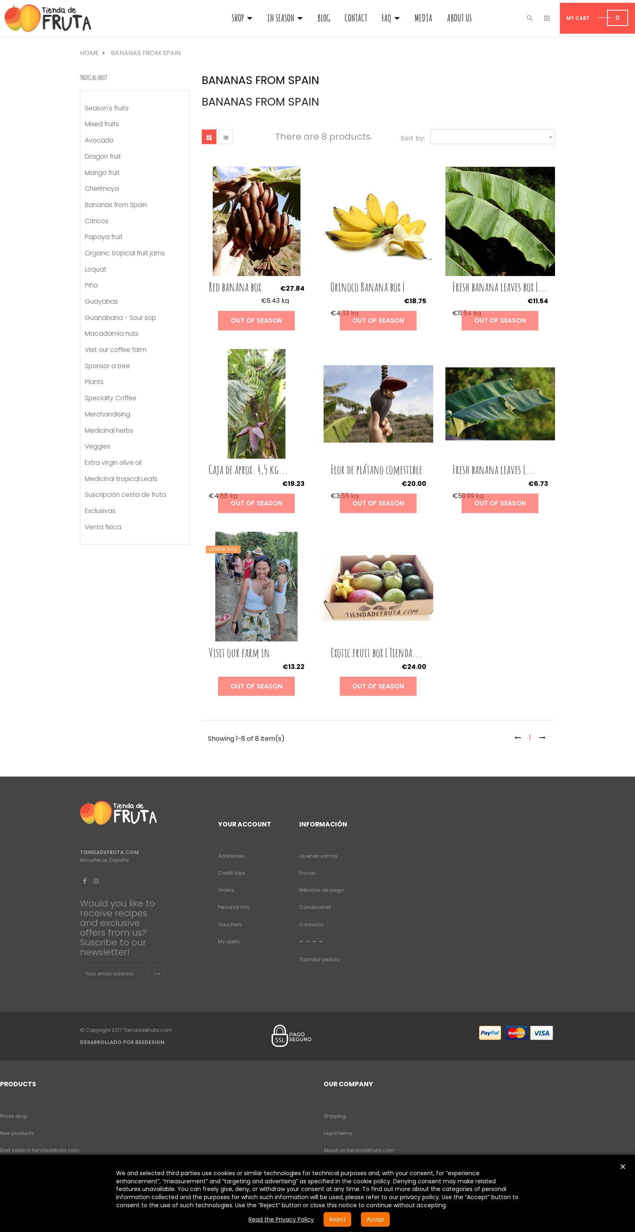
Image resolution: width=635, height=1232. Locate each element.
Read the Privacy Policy (281, 1219)
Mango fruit (102, 173)
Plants (94, 382)
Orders (226, 890)
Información (323, 824)
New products (17, 1133)
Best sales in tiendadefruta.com (40, 1150)
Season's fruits (107, 108)
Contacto (311, 924)
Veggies (97, 446)
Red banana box (235, 286)
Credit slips (232, 873)
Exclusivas (100, 511)
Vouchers (230, 924)
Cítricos (96, 221)
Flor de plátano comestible (376, 469)
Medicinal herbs (109, 431)
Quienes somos (318, 855)
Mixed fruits (102, 124)
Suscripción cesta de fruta (125, 495)
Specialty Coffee (110, 398)
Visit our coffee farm (116, 350)
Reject (337, 1219)
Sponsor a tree (107, 366)
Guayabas (101, 302)
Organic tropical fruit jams (125, 253)
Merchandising (107, 414)
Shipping (335, 1116)
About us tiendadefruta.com (359, 1150)
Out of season (256, 320)
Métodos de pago (321, 890)
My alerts (229, 941)
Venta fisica (103, 527)
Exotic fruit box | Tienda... (376, 652)
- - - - (311, 941)
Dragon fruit (103, 157)
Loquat (95, 269)
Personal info (234, 907)
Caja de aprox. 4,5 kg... (248, 469)
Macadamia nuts (111, 334)
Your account (244, 824)
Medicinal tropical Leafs (121, 479)
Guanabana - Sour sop (120, 318)
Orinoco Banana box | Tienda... (367, 293)
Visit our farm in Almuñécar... (239, 659)
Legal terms (338, 1133)
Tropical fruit (93, 77)
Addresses (231, 855)
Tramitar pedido (319, 959)
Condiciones (315, 907)
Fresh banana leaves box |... (499, 286)
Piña (91, 285)
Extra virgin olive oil (113, 463)
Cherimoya (102, 189)
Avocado (99, 140)
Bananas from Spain (116, 205)
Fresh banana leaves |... (493, 469)
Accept (375, 1219)
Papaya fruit (104, 237)
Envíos (307, 873)
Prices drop (13, 1116)
